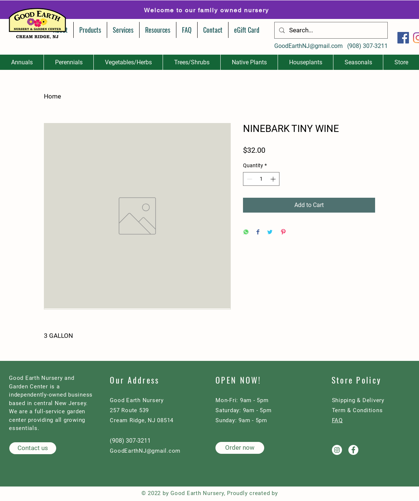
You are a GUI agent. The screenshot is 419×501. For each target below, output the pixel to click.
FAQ (337, 420)
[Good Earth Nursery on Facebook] (353, 450)
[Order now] (239, 448)
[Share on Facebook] (257, 232)
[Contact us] (32, 448)
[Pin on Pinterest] (283, 232)
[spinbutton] (261, 178)
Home (52, 96)
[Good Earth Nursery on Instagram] (337, 450)
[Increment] (273, 178)
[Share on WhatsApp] (246, 232)
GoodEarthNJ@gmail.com (308, 45)
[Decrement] (248, 178)
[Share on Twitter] (270, 232)
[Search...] (330, 30)
